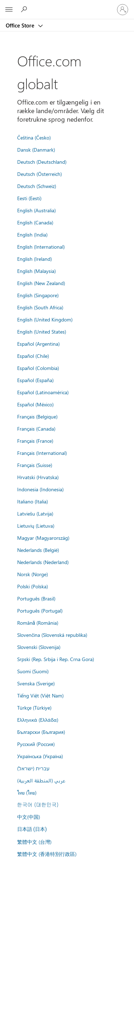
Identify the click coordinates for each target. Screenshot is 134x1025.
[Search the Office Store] (25, 9)
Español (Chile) (33, 355)
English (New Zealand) (41, 282)
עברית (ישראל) (33, 768)
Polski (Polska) (32, 586)
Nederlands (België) (38, 549)
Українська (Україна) (40, 756)
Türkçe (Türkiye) (34, 707)
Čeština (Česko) (34, 137)
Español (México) (35, 404)
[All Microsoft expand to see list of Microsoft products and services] (9, 9)
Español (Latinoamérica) (43, 392)
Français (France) (35, 440)
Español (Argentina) (38, 343)
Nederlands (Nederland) (43, 561)
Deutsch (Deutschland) (41, 161)
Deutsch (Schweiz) (36, 185)
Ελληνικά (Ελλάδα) (37, 719)
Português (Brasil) (36, 598)
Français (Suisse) (34, 464)
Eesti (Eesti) (29, 198)
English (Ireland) (34, 258)
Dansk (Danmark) (36, 149)
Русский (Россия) (36, 743)
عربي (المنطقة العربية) (41, 780)
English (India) (32, 234)
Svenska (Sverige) (36, 683)
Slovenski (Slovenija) (38, 646)
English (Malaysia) (36, 270)
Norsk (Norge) (32, 574)
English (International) (41, 246)
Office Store (21, 25)
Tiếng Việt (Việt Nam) (40, 695)
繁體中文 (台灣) (34, 841)
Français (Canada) (36, 428)
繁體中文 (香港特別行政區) (46, 853)
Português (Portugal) (40, 610)
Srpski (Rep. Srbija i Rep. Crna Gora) (55, 659)
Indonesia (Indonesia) (40, 489)
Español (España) (35, 380)
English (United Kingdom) (45, 319)
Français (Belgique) (37, 416)
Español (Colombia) (38, 367)
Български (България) (41, 731)
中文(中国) (28, 816)
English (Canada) (35, 222)
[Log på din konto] (122, 9)
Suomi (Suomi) (33, 671)
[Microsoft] (67, 5)
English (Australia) (36, 210)
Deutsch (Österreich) (39, 173)
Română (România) (38, 622)
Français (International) (42, 452)
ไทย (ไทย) (26, 792)
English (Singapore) (38, 295)
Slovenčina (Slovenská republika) (52, 634)
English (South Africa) (40, 307)
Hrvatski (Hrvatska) (38, 477)
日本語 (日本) (32, 829)
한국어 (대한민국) (38, 804)
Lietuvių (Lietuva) (35, 525)
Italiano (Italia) (32, 501)
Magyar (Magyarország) (43, 537)
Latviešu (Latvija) (35, 513)
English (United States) (41, 331)
